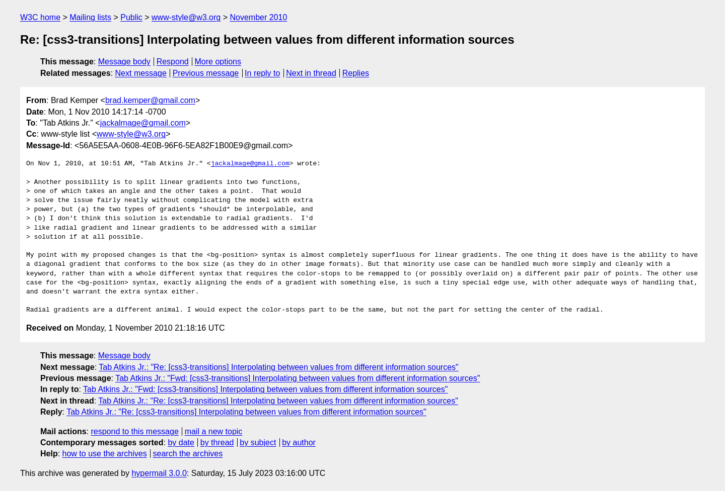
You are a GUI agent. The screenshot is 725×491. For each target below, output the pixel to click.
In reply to (262, 73)
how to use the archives (104, 453)
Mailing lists (90, 17)
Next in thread (311, 73)
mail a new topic (214, 431)
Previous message (206, 73)
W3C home (40, 17)
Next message (141, 73)
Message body (124, 61)
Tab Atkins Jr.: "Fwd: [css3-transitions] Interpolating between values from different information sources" (297, 378)
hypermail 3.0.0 (158, 473)
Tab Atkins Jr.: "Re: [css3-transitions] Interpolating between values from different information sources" (279, 367)
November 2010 (258, 17)
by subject (258, 442)
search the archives (188, 453)
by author (299, 442)
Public (131, 17)
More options (218, 61)
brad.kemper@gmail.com (150, 100)
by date (181, 442)
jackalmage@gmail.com (143, 123)
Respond (173, 61)
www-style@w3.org (186, 17)
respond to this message (134, 431)
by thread (217, 442)
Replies (355, 73)
